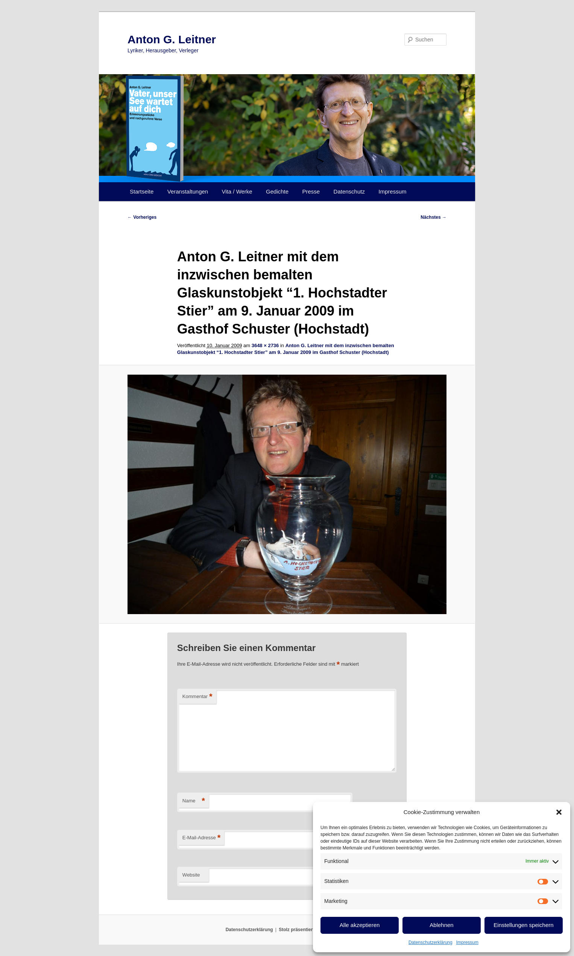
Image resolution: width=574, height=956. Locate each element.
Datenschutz (349, 191)
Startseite (141, 191)
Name (193, 801)
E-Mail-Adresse (201, 837)
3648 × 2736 (265, 345)
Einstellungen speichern (523, 925)
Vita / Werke (237, 191)
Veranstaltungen (187, 191)
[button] (559, 812)
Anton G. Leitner (172, 39)
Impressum (467, 942)
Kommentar (197, 696)
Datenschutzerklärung (430, 942)
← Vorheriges (142, 217)
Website (191, 875)
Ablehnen (441, 925)
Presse (311, 191)
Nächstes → (433, 217)
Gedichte (277, 191)
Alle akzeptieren (360, 925)
